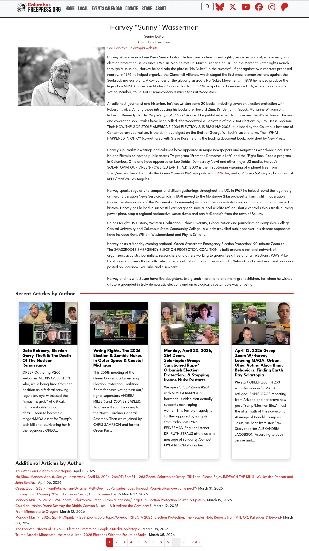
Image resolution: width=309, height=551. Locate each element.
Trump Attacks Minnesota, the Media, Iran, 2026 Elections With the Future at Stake (81, 535)
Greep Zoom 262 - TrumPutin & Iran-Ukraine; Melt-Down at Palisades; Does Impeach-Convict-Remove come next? (105, 488)
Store (146, 9)
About (160, 9)
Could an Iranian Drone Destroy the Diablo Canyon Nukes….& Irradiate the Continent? (83, 506)
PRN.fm (223, 173)
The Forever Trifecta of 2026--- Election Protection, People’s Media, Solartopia (77, 529)
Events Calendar (107, 9)
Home (69, 9)
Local (83, 9)
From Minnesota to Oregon (36, 512)
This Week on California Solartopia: (43, 471)
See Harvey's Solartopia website (132, 48)
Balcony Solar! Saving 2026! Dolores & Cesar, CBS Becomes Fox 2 (67, 494)
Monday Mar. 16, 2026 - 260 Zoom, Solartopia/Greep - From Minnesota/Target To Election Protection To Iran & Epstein (110, 500)
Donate (131, 9)
